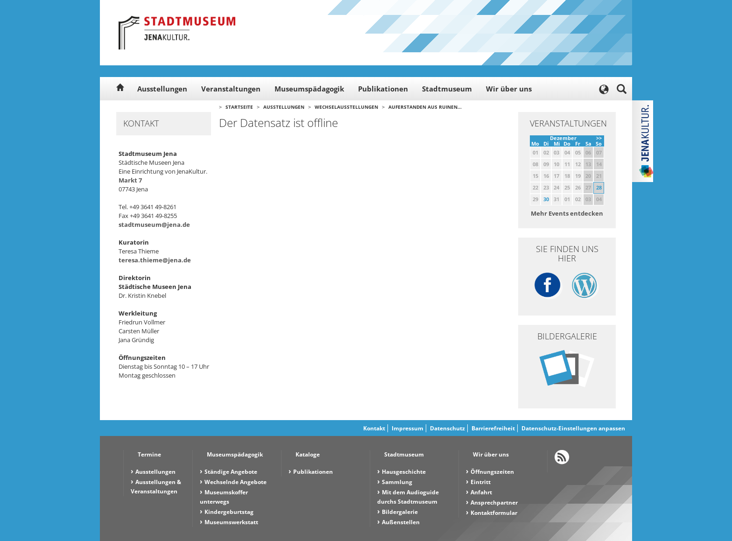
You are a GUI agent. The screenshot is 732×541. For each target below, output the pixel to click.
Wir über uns (509, 88)
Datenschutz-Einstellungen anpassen (573, 428)
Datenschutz (447, 428)
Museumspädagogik (309, 88)
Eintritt (481, 482)
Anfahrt (481, 492)
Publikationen (383, 88)
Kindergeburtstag (228, 512)
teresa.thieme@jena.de (155, 260)
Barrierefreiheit (493, 428)
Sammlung (397, 482)
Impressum (407, 428)
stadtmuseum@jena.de (154, 224)
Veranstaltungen (230, 88)
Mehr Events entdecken (567, 213)
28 (599, 187)
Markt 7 (130, 180)
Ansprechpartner (494, 502)
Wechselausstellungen (346, 107)
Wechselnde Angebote (235, 482)
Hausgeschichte (404, 472)
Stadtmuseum (447, 88)
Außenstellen (401, 522)
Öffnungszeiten (492, 472)
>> (599, 137)
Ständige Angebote (230, 472)
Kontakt (374, 428)
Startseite (239, 107)
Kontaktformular (494, 513)
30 (546, 199)
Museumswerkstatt (231, 522)
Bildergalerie (400, 512)
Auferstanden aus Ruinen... (425, 107)
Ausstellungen (162, 88)
